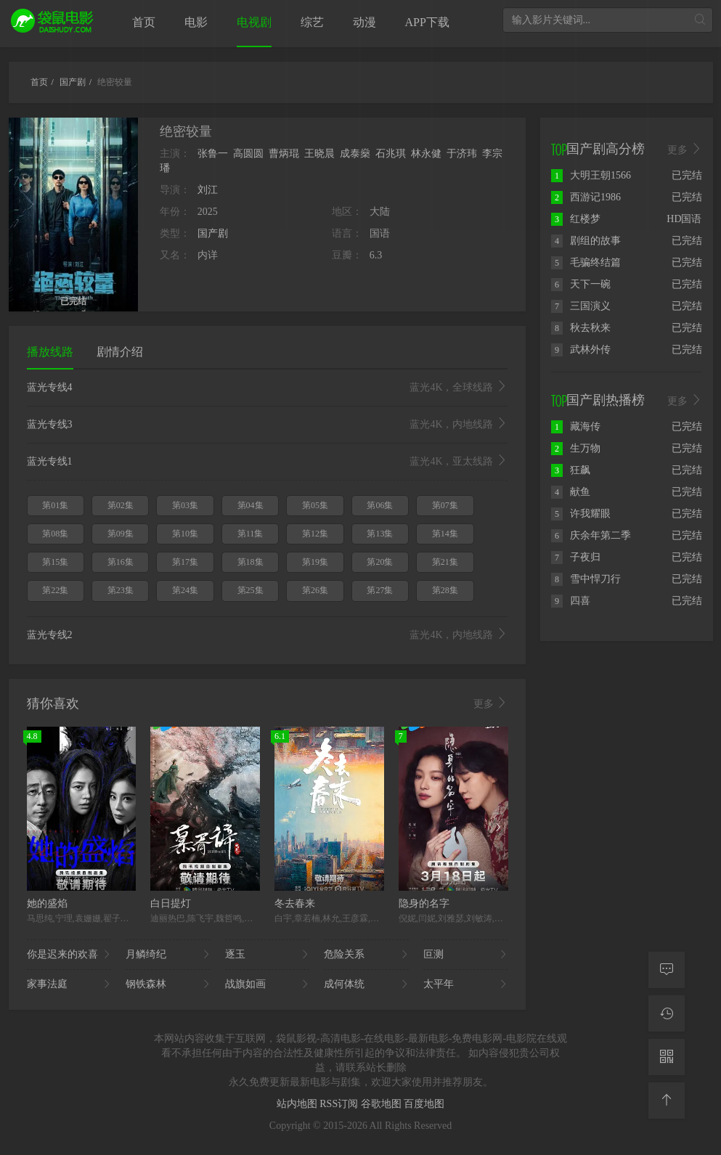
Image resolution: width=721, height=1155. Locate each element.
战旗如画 (267, 984)
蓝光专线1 (267, 461)
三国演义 (581, 306)
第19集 (315, 562)
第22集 (55, 590)
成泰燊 (355, 153)
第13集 (380, 533)
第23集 (120, 590)
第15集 (55, 562)
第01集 (55, 505)
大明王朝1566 (591, 175)
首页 (143, 22)
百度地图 (424, 1103)
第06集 (380, 505)
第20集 (380, 562)
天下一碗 (581, 284)
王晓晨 (319, 153)
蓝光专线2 (267, 635)
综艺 (312, 22)
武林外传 (581, 349)
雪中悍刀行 (586, 579)
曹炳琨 (284, 153)
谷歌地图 (382, 1103)
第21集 (445, 562)
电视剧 (254, 22)
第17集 (185, 562)
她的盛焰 (47, 903)
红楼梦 (575, 218)
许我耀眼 (581, 513)
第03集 (185, 505)
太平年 (465, 984)
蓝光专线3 (267, 424)
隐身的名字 (424, 903)
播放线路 (50, 352)
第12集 (315, 533)
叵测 (465, 954)
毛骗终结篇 (586, 262)
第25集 (250, 590)
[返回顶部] (666, 1100)
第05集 (315, 505)
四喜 (570, 600)
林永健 (426, 153)
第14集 (445, 533)
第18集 (250, 562)
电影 (196, 22)
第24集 (185, 590)
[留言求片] (666, 970)
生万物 (575, 448)
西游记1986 (586, 197)
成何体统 (366, 984)
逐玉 (267, 954)
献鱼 (570, 491)
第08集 (55, 533)
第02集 (120, 505)
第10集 (185, 533)
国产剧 (212, 233)
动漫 (364, 22)
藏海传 (575, 426)
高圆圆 (248, 153)
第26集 (315, 590)
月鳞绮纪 (168, 954)
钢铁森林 (168, 984)
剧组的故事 (586, 240)
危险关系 (366, 954)
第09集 (120, 533)
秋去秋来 (581, 327)
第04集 (250, 505)
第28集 (445, 590)
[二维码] (666, 1057)
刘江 (207, 189)
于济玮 (462, 153)
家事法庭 (69, 984)
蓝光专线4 (267, 387)
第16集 (120, 562)
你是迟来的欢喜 (69, 954)
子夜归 (575, 557)
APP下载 (427, 22)
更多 (490, 703)
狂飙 (570, 470)
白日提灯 (170, 903)
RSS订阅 (339, 1103)
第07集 (445, 505)
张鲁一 (212, 153)
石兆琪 (390, 153)
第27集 (380, 590)
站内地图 (298, 1103)
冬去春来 (294, 903)
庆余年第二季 (591, 535)
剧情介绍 (120, 352)
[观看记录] (666, 1013)
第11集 (250, 533)
